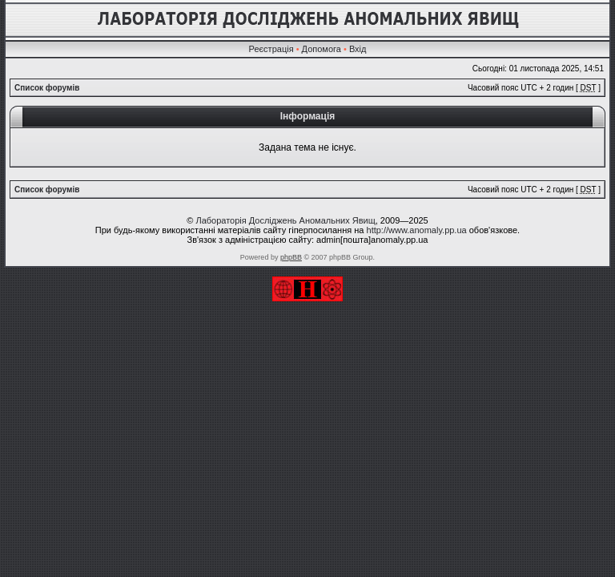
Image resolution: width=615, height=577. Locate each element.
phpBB (291, 257)
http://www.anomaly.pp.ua (417, 230)
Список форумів (46, 87)
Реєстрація (271, 49)
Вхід (358, 49)
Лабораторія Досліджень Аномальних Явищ (285, 220)
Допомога (321, 49)
